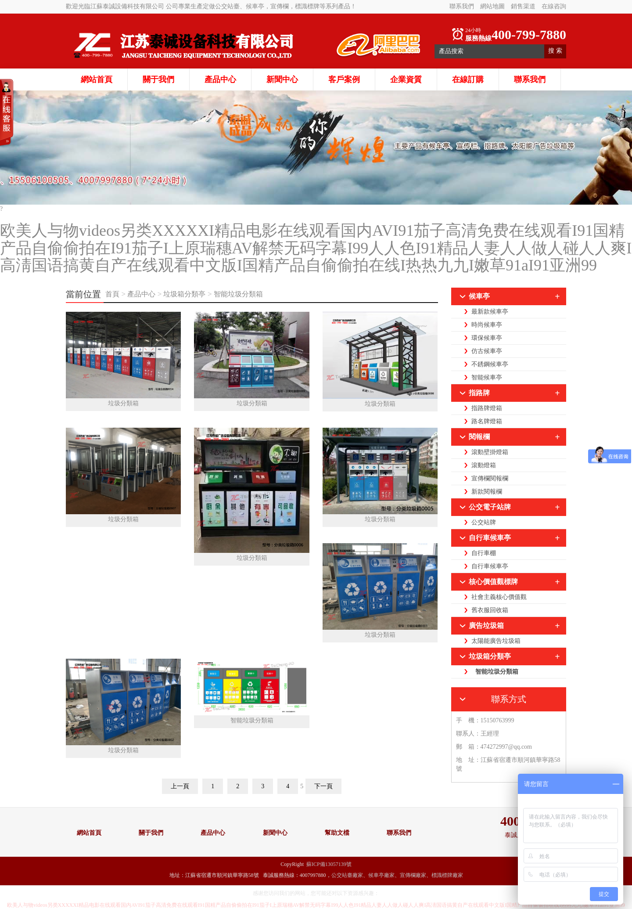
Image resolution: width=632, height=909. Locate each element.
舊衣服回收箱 (489, 610)
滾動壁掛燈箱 (489, 452)
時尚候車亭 (486, 324)
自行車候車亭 (490, 537)
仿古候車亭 (486, 351)
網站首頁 (96, 79)
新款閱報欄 (486, 491)
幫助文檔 (337, 833)
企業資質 (406, 79)
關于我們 (158, 79)
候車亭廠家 (381, 875)
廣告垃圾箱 (486, 625)
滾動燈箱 (483, 465)
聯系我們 (461, 6)
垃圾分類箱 (123, 403)
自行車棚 (483, 553)
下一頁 (323, 786)
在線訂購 (468, 79)
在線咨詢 (554, 6)
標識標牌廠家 (447, 875)
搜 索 (555, 50)
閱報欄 (479, 436)
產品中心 (220, 79)
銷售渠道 (523, 6)
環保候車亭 (486, 338)
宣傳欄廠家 (413, 875)
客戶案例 (344, 79)
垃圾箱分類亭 (184, 294)
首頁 (113, 294)
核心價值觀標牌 (493, 581)
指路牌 (479, 393)
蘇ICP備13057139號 (329, 864)
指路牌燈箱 (486, 408)
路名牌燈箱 (486, 421)
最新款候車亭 (489, 311)
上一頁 (180, 786)
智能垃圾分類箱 (238, 294)
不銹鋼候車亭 (489, 364)
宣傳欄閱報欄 (489, 478)
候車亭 (479, 296)
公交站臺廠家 (347, 875)
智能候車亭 (486, 377)
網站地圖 (492, 6)
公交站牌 (483, 522)
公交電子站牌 (490, 507)
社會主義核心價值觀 (499, 597)
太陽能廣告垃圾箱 (496, 641)
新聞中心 (282, 79)
